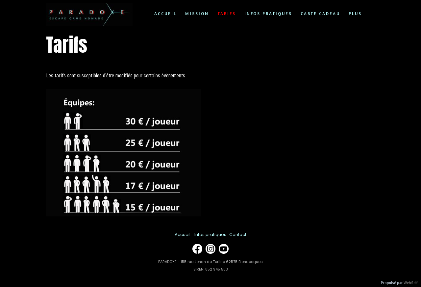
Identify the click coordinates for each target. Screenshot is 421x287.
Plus (355, 13)
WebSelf (411, 282)
